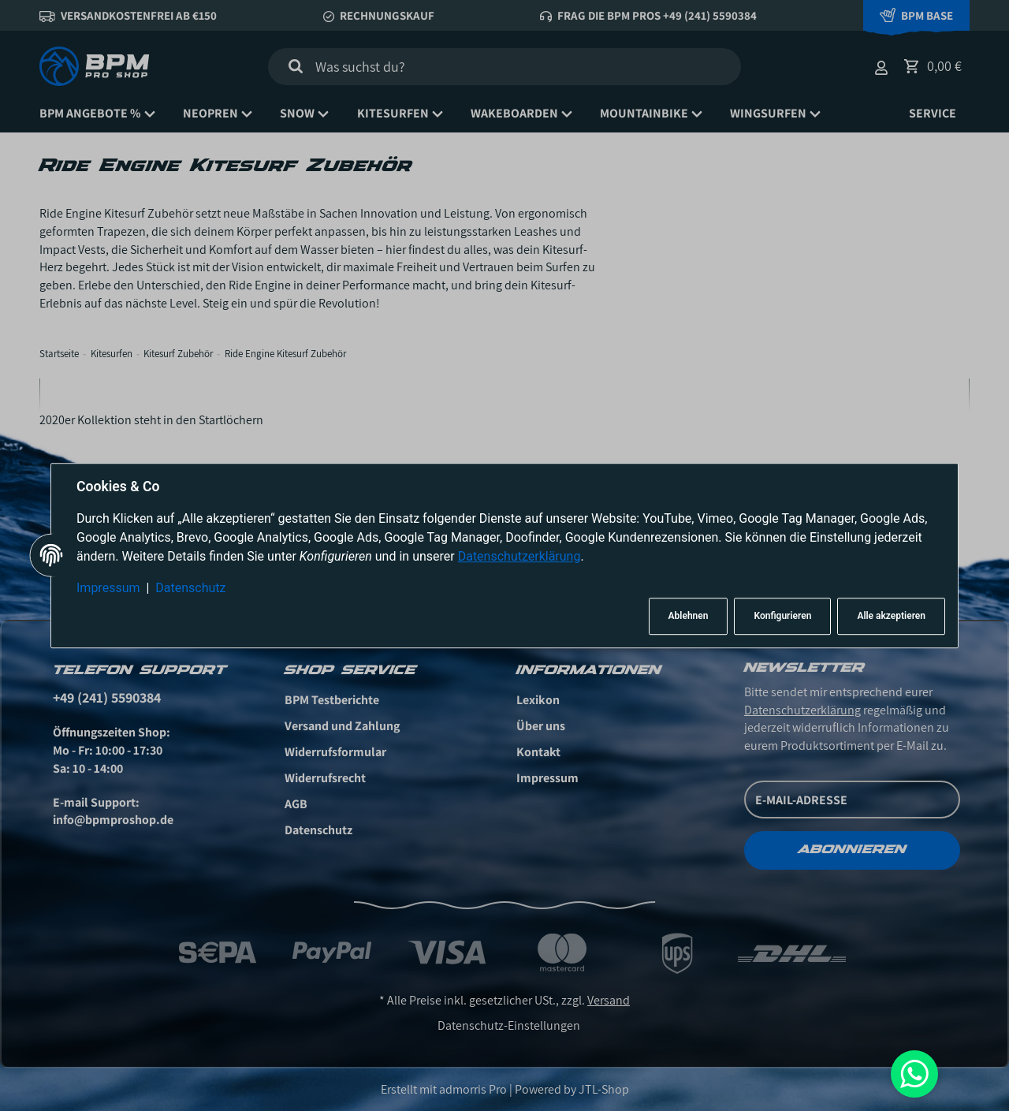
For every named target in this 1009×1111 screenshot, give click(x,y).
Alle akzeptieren (891, 616)
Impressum (108, 587)
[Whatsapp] (914, 1074)
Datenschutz (190, 587)
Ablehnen (688, 616)
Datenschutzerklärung (519, 556)
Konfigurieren (782, 616)
